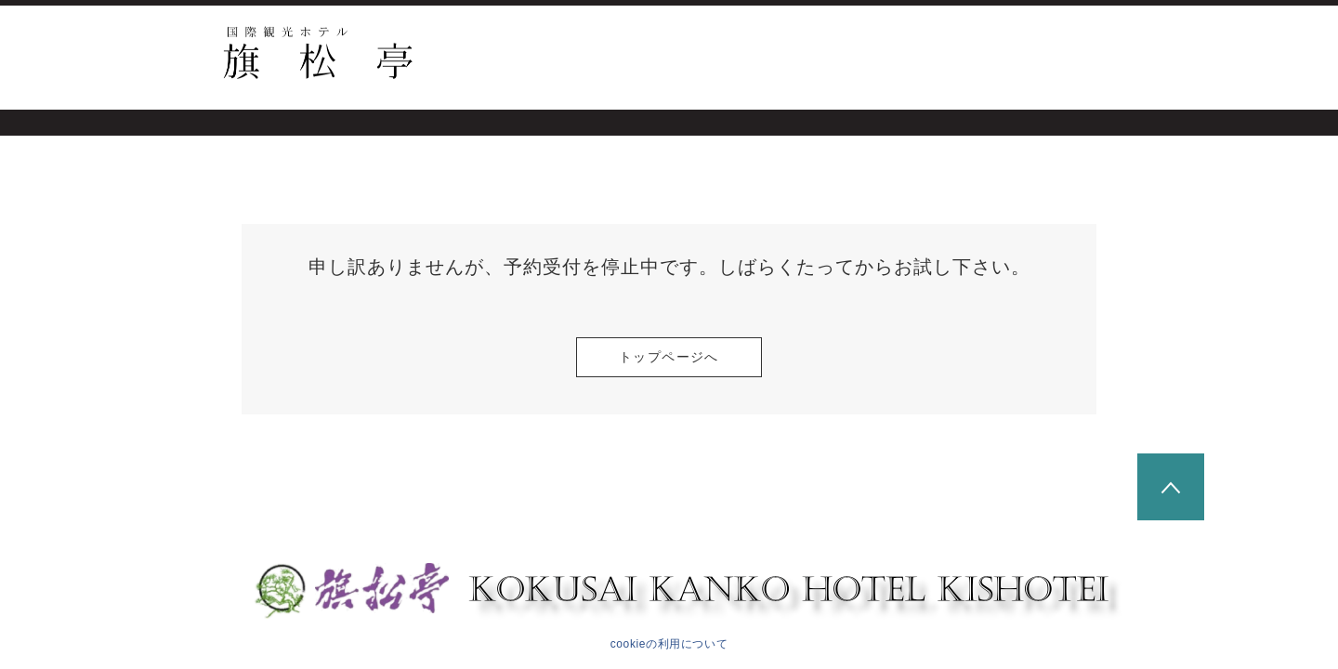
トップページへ (669, 356)
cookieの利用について (669, 643)
